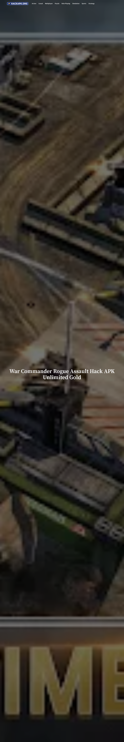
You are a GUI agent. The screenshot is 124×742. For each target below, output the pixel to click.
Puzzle (57, 3)
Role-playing (66, 3)
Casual (40, 3)
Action (34, 3)
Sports (84, 3)
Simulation (75, 3)
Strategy (92, 3)
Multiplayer (49, 3)
